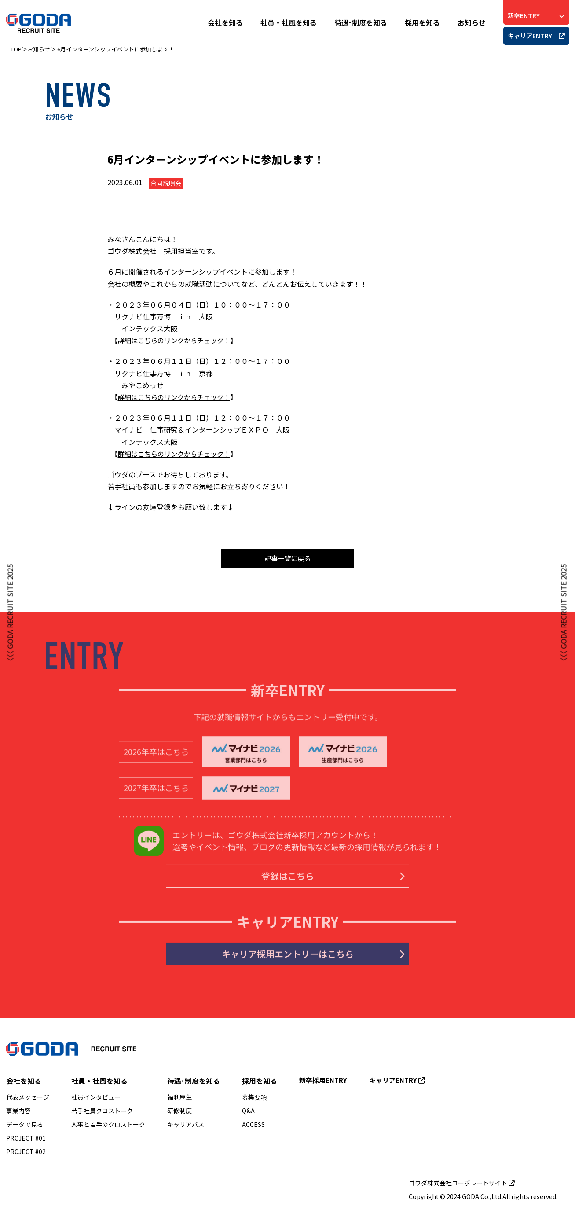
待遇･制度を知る (360, 22)
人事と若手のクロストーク (108, 1127)
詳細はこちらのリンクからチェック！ (178, 340)
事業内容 (18, 1114)
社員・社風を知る (288, 22)
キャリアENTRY (536, 35)
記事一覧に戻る (287, 558)
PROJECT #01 (26, 1141)
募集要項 (254, 1100)
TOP (16, 49)
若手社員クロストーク (102, 1114)
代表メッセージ (27, 1100)
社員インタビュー (96, 1100)
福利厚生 (179, 1100)
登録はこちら (318, 880)
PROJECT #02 (26, 1155)
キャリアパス (185, 1127)
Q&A (248, 1114)
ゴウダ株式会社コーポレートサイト (462, 1186)
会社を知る (225, 22)
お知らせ (472, 22)
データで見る (24, 1127)
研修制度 (179, 1114)
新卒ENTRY (536, 15)
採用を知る (422, 22)
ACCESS (253, 1127)
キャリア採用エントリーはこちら (296, 959)
